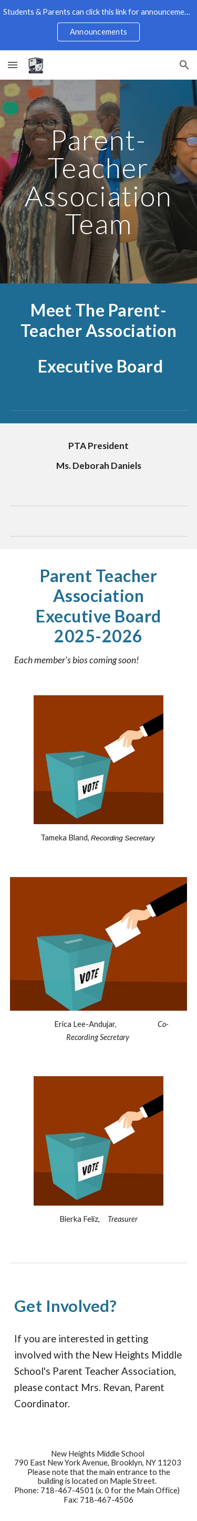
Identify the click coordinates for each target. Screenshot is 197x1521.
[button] (12, 64)
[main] (99, 182)
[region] (98, 25)
